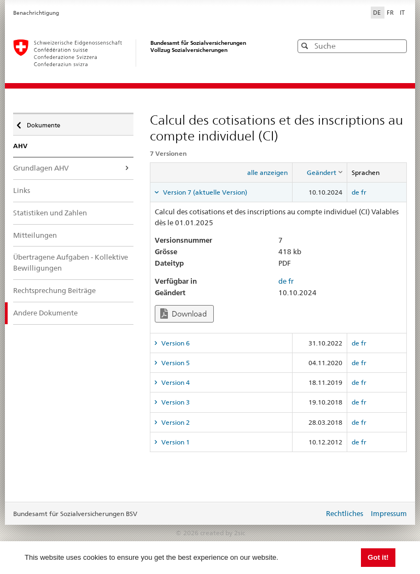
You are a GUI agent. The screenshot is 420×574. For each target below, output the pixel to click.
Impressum (389, 513)
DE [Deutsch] (377, 12)
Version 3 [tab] (175, 402)
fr (363, 192)
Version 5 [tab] (175, 363)
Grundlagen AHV (41, 167)
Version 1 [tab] (175, 442)
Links (21, 190)
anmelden (307, 514)
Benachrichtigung (36, 13)
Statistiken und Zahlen (50, 212)
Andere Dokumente (45, 312)
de (355, 192)
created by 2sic (222, 533)
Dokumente (42, 122)
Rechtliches (344, 513)
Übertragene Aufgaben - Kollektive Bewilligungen (70, 262)
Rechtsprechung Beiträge (54, 290)
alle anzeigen (267, 172)
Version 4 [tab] (175, 382)
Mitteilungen (35, 235)
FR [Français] (391, 12)
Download (183, 313)
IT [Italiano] (402, 12)
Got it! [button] (378, 557)
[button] (398, 45)
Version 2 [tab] (175, 422)
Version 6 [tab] (175, 343)
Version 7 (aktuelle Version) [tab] (204, 192)
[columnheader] (320, 172)
